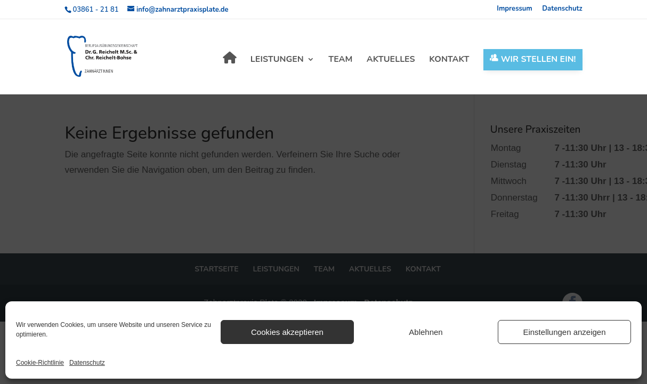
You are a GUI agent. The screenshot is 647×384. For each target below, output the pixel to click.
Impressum (514, 9)
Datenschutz (87, 362)
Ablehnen (425, 332)
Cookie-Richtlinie (40, 362)
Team (340, 60)
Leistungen (277, 60)
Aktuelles (391, 60)
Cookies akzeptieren (287, 332)
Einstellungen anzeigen (564, 332)
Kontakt (449, 60)
